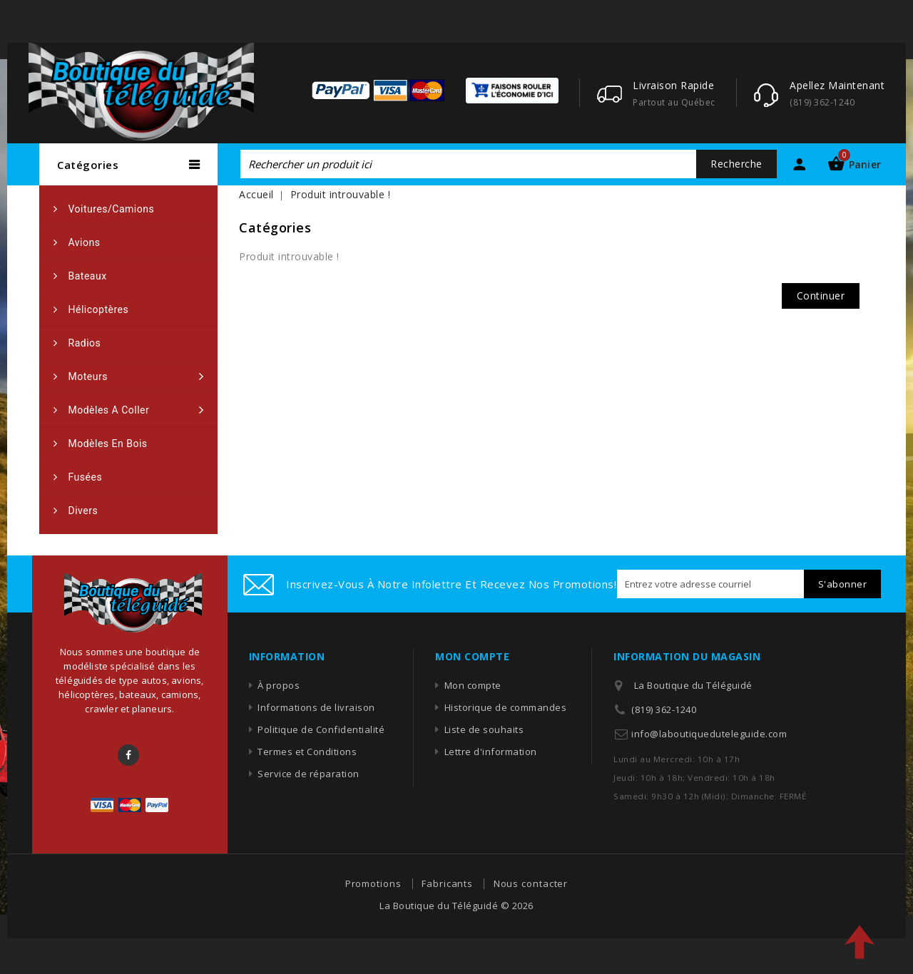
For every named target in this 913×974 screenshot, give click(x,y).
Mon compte (472, 685)
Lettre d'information (490, 751)
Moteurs (88, 376)
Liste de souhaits (484, 729)
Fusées (85, 477)
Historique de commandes (505, 707)
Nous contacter (531, 883)
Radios (84, 343)
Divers (83, 510)
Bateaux (87, 276)
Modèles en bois (108, 443)
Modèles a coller (109, 410)
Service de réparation (308, 773)
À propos (278, 685)
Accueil (256, 194)
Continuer (821, 295)
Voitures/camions (111, 209)
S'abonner (842, 584)
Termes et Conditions (307, 751)
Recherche (736, 163)
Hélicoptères (98, 309)
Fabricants (447, 883)
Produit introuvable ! (340, 194)
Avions (84, 242)
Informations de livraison (316, 707)
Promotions (373, 883)
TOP (859, 942)
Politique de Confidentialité (320, 729)
